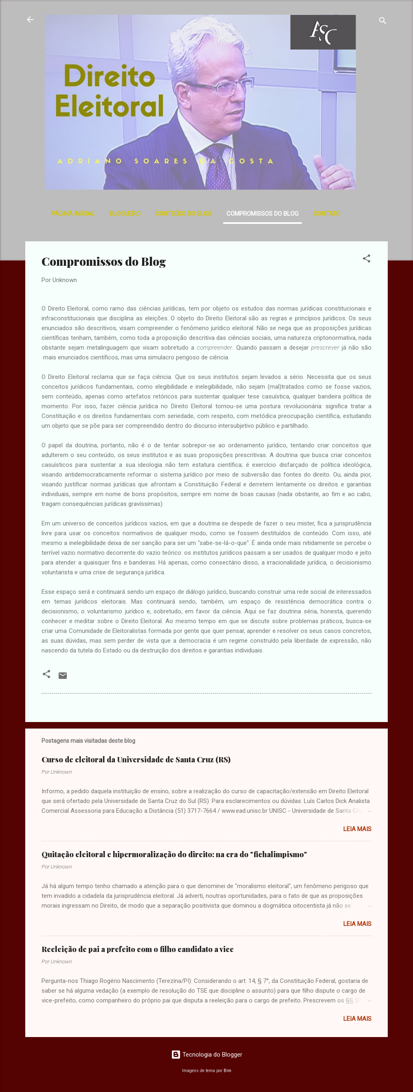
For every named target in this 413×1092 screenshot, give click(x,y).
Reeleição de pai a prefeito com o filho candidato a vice (138, 949)
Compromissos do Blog (262, 213)
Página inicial (72, 213)
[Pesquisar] (383, 22)
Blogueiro (125, 213)
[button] (366, 260)
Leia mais (357, 829)
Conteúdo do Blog (183, 213)
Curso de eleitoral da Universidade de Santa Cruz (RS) (136, 759)
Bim (227, 1070)
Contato (326, 213)
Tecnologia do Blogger (206, 1054)
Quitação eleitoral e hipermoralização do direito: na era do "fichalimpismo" (174, 854)
